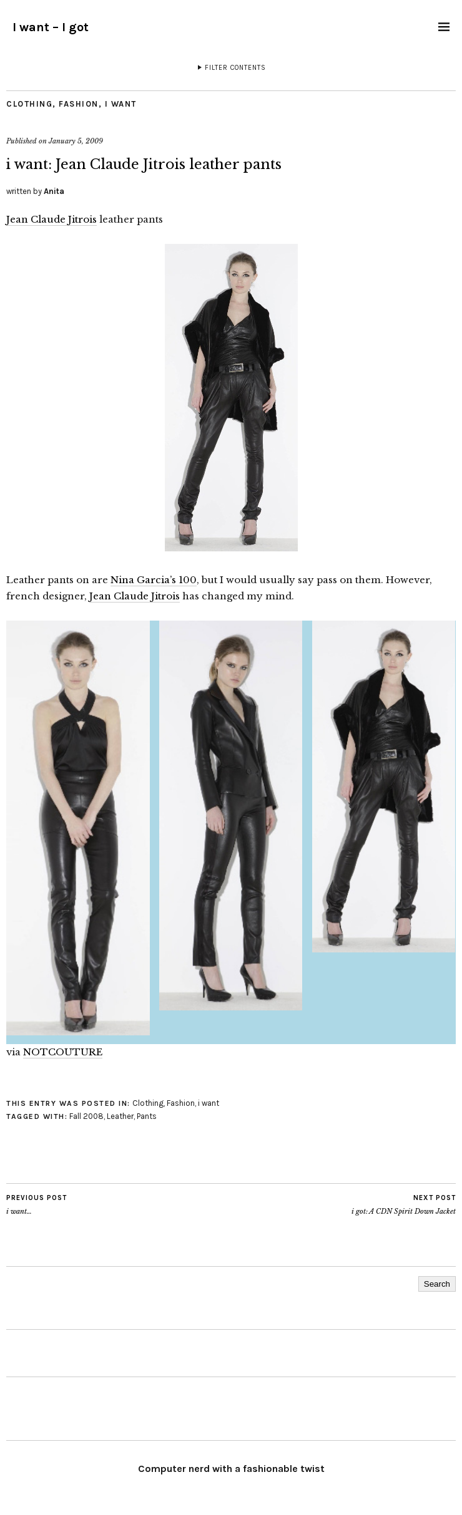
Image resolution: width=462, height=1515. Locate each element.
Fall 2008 (86, 1116)
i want (121, 104)
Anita (54, 191)
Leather (120, 1116)
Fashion (79, 104)
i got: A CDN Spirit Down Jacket (403, 1204)
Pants (147, 1116)
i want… (36, 1204)
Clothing (29, 104)
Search (437, 1284)
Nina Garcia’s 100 (154, 580)
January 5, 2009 (76, 141)
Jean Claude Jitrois (51, 219)
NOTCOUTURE (62, 1052)
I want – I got (50, 27)
